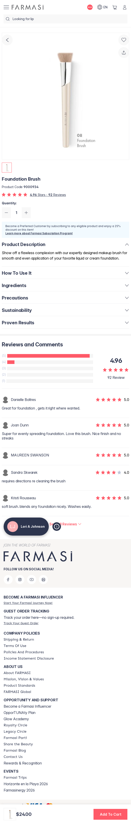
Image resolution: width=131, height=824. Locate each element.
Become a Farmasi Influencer (27, 706)
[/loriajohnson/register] (28, 602)
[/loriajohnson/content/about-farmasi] (17, 673)
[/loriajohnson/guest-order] (21, 623)
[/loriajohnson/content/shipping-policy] (19, 639)
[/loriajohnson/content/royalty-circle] (15, 725)
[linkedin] (43, 579)
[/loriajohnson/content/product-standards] (19, 685)
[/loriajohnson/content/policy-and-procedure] (24, 652)
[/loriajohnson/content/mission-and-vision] (24, 679)
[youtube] (31, 579)
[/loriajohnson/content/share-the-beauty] (18, 744)
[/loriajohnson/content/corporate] (17, 692)
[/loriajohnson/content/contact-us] (13, 757)
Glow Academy (16, 719)
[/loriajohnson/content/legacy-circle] (15, 731)
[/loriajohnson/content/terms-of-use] (15, 646)
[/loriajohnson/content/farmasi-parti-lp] (15, 738)
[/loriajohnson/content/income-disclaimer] (29, 658)
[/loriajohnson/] (27, 7)
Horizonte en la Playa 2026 (26, 784)
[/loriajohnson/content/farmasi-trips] (15, 777)
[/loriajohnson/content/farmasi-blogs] (15, 750)
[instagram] (19, 579)
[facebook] (8, 579)
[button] (110, 814)
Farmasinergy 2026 (19, 790)
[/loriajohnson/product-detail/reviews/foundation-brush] (65, 524)
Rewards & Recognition (23, 763)
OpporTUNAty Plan (19, 712)
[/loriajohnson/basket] (114, 7)
